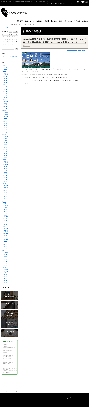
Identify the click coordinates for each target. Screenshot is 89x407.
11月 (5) (6, 162)
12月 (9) (6, 136)
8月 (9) (5, 235)
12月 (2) (6, 112)
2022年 (4, 110)
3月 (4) (5, 153)
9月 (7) (5, 166)
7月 (82, 50)
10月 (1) (6, 187)
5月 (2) (5, 259)
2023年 (4, 99)
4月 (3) (5, 151)
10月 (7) (6, 116)
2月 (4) (5, 198)
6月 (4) (5, 276)
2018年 (4, 202)
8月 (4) (5, 119)
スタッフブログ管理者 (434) (11, 56)
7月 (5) (5, 213)
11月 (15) (6, 205)
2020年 (4, 159)
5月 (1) (5, 78)
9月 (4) (5, 118)
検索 (16, 48)
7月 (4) (5, 256)
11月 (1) (6, 74)
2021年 (4, 134)
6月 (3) (5, 123)
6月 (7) (5, 215)
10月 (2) (6, 272)
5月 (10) (6, 216)
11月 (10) (6, 138)
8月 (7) (5, 168)
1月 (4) (5, 157)
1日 (84, 50)
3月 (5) (5, 129)
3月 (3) (5, 177)
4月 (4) (5, 194)
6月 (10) (6, 239)
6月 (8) (5, 172)
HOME (11, 24)
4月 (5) (5, 127)
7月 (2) (5, 88)
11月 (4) (6, 114)
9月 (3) (5, 209)
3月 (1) (5, 67)
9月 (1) (5, 86)
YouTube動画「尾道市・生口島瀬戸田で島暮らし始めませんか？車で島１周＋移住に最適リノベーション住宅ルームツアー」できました (54, 42)
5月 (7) (5, 125)
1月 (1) (5, 69)
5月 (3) (5, 192)
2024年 (4, 84)
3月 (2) (5, 196)
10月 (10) (6, 140)
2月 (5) (5, 222)
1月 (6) (5, 200)
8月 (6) (5, 211)
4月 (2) (5, 93)
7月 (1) (5, 76)
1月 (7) (5, 132)
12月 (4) (6, 161)
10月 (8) (6, 164)
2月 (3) (5, 155)
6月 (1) (5, 89)
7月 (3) (5, 121)
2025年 (4, 71)
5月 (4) (5, 149)
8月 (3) (5, 144)
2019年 (4, 183)
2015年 (4, 267)
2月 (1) (5, 106)
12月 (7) (6, 228)
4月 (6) (5, 218)
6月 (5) (5, 258)
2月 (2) (5, 95)
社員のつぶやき (17, 24)
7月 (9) (5, 170)
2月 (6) (5, 130)
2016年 (4, 250)
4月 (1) (5, 104)
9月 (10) (6, 233)
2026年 (4, 65)
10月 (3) (6, 252)
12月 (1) (6, 73)
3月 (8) (5, 220)
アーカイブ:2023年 (27, 24)
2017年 (4, 226)
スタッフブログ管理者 (72, 50)
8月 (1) (5, 254)
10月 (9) (6, 231)
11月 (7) (6, 230)
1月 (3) (5, 97)
